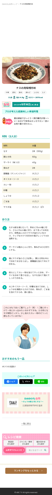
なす (43, 92)
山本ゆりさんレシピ (14, 450)
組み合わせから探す (40, 443)
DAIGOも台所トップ (9, 4)
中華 (7, 92)
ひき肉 (36, 92)
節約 (14, 92)
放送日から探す (11, 443)
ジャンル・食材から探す (26, 443)
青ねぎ (28, 92)
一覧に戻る (26, 423)
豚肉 (20, 92)
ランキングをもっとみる (26, 470)
